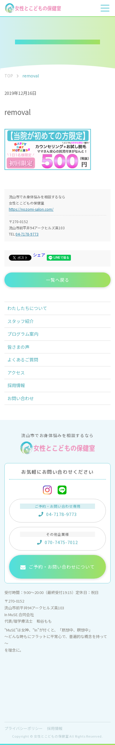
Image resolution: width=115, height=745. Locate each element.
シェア (39, 255)
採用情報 (16, 385)
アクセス (16, 372)
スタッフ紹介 (20, 321)
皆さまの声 (18, 347)
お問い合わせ (20, 398)
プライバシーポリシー (23, 728)
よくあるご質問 (22, 359)
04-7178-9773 (27, 233)
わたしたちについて (27, 308)
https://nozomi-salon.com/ (31, 209)
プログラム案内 (22, 334)
